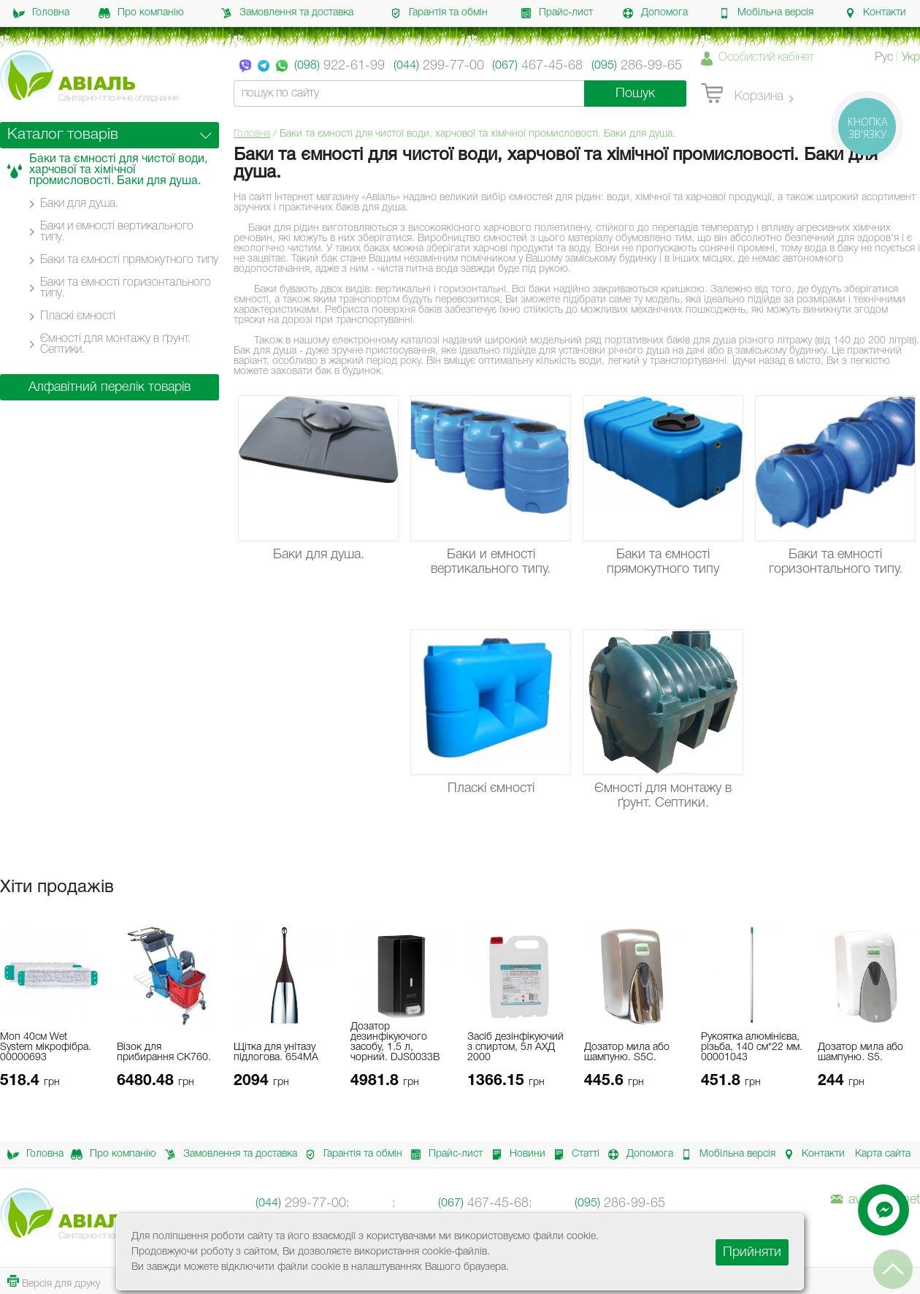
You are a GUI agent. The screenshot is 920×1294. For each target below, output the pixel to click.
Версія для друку (53, 1282)
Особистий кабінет (766, 58)
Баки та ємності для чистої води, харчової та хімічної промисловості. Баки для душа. (118, 170)
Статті (572, 1154)
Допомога (655, 13)
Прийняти (752, 1252)
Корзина (742, 94)
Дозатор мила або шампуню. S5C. (627, 1052)
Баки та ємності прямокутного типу (129, 260)
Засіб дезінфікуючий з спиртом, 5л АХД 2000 (515, 1047)
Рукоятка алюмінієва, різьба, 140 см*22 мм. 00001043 (751, 1047)
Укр (911, 58)
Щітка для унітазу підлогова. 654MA (276, 1052)
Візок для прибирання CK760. (164, 1052)
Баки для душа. (79, 204)
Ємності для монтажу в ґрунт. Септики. (115, 344)
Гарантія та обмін (439, 13)
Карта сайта (883, 1154)
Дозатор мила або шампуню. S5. (860, 1052)
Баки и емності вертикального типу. (116, 232)
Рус (884, 58)
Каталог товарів (62, 135)
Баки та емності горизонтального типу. (125, 288)
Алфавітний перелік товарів (109, 387)
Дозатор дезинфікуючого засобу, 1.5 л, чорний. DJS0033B (395, 1042)
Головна (41, 13)
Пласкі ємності (77, 316)
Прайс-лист (556, 13)
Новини (514, 1154)
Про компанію (141, 13)
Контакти (875, 13)
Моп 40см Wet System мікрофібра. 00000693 (45, 1047)
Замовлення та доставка (287, 13)
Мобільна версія (765, 13)
